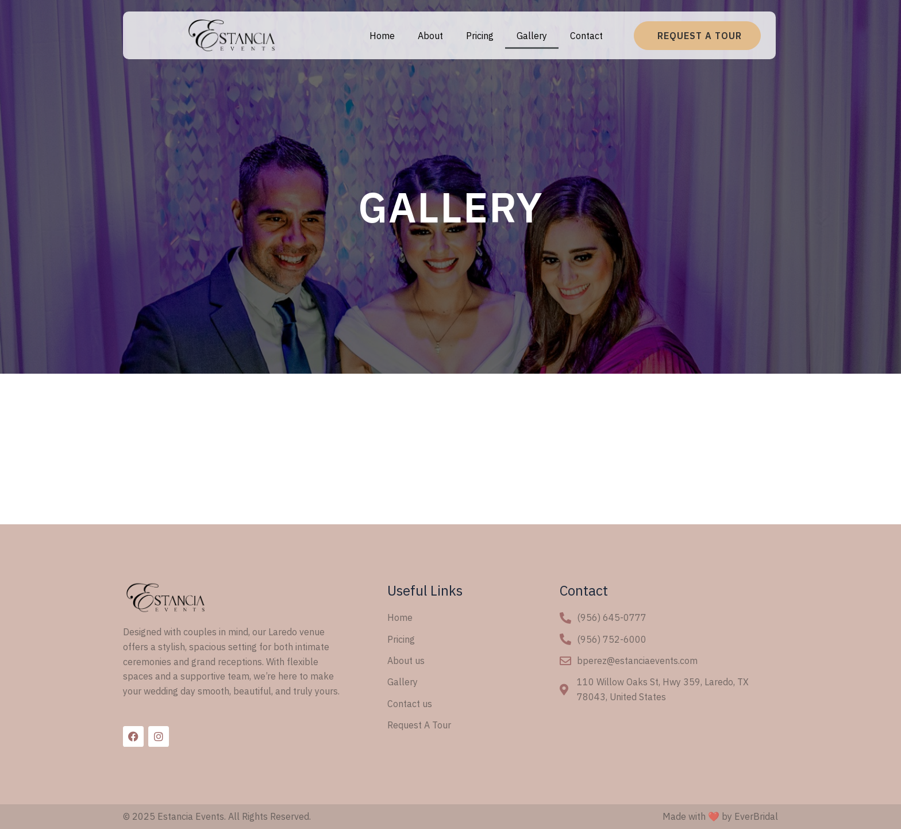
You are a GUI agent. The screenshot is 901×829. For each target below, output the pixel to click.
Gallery (532, 35)
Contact (586, 35)
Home (382, 35)
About (430, 35)
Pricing (480, 35)
